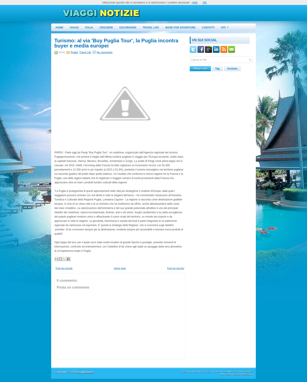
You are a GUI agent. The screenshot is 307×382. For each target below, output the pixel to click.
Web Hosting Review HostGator (236, 374)
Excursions (127, 27)
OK (205, 2)
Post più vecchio (175, 268)
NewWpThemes (201, 371)
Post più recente (64, 268)
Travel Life (151, 27)
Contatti (208, 27)
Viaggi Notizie (85, 371)
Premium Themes (243, 371)
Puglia (74, 52)
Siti (226, 26)
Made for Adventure (180, 27)
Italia (89, 27)
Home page (120, 268)
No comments (105, 52)
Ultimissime (200, 68)
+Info (194, 2)
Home (59, 27)
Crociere (106, 27)
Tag (217, 68)
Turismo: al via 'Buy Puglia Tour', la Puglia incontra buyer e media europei (116, 43)
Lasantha (227, 371)
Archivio (232, 68)
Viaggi (74, 27)
